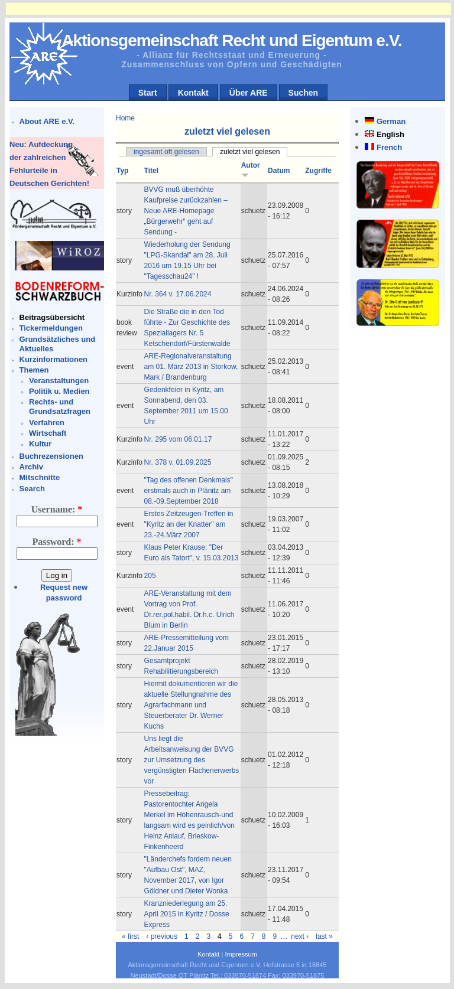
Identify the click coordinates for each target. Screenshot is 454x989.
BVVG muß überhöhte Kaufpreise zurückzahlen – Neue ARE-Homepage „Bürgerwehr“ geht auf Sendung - (186, 210)
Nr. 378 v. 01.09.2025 (178, 462)
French (389, 147)
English (390, 134)
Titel (151, 171)
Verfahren (46, 422)
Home (125, 118)
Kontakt (193, 92)
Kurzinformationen (54, 359)
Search (32, 488)
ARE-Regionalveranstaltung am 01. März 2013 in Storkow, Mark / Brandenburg (191, 366)
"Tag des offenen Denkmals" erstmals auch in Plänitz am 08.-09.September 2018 (188, 490)
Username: (57, 509)
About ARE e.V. (47, 121)
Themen (34, 369)
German (391, 121)
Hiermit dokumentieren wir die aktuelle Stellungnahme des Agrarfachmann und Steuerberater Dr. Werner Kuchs (191, 705)
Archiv (31, 466)
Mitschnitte (40, 477)
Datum (279, 171)
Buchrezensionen (51, 456)
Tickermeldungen (51, 328)
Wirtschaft (47, 433)
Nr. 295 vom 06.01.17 (178, 439)
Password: (56, 542)
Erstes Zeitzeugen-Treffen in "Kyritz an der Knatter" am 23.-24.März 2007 (189, 524)
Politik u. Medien (59, 391)
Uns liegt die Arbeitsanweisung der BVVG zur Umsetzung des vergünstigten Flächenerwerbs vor (191, 760)
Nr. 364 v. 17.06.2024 (178, 294)
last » (324, 936)
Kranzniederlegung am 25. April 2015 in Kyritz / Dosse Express (186, 914)
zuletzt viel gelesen (250, 152)
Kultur (40, 443)
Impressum (241, 954)
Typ (122, 171)
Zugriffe (318, 171)
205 (150, 576)
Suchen (303, 92)
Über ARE (248, 92)
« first (130, 936)
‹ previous (161, 936)
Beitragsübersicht (52, 317)
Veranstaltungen (59, 380)
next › (300, 936)
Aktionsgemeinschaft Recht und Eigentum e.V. (231, 40)
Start (147, 92)
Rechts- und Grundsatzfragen (59, 406)
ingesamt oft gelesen (166, 152)
